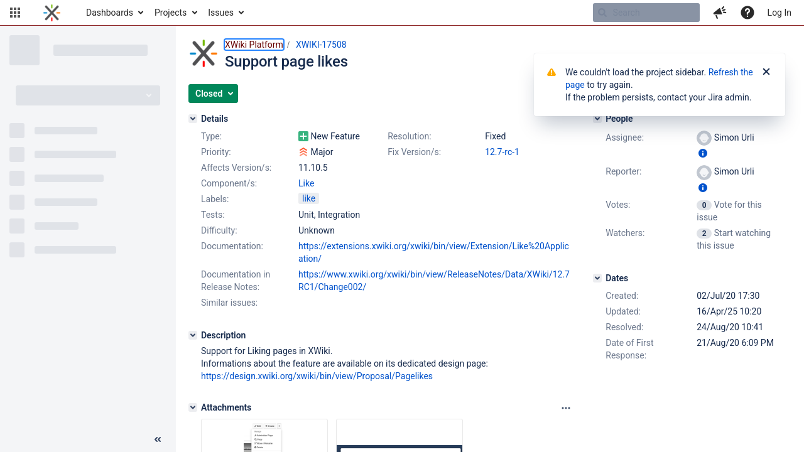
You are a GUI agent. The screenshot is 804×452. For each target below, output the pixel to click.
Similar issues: (229, 303)
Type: (211, 136)
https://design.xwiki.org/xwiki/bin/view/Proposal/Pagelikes (317, 376)
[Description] (192, 335)
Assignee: (625, 137)
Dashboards (109, 13)
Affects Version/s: (236, 168)
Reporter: (623, 171)
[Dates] (597, 278)
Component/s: (229, 183)
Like (306, 183)
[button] (15, 12)
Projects (171, 13)
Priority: (216, 152)
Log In (779, 13)
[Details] (192, 118)
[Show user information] (703, 153)
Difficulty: (219, 230)
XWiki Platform (254, 45)
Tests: (213, 215)
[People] (597, 118)
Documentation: (232, 246)
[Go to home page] (51, 12)
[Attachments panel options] (566, 408)
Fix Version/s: (414, 152)
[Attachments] (192, 407)
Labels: (215, 199)
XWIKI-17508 (321, 45)
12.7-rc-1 (502, 152)
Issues (221, 13)
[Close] (766, 72)
